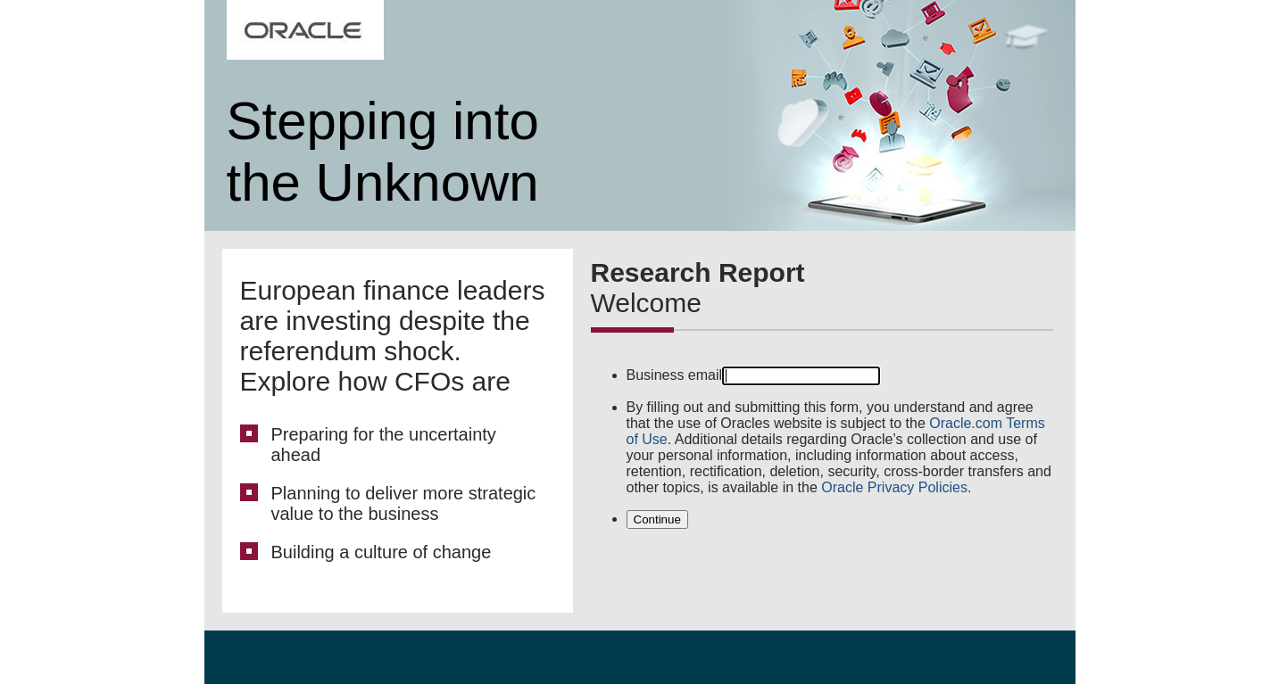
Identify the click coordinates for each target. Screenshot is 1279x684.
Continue (657, 519)
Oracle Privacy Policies (894, 487)
